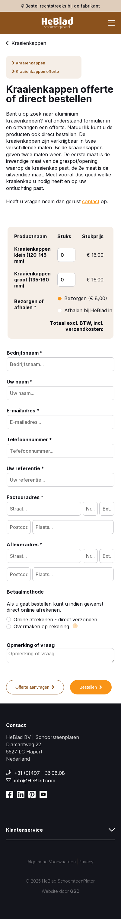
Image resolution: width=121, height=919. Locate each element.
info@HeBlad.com (34, 781)
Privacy (86, 861)
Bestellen (90, 687)
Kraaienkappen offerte (35, 71)
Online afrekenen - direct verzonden (52, 619)
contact (90, 201)
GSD (75, 891)
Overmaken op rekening (42, 626)
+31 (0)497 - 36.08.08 (39, 773)
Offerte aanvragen (35, 687)
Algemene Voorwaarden (51, 861)
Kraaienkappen (26, 43)
